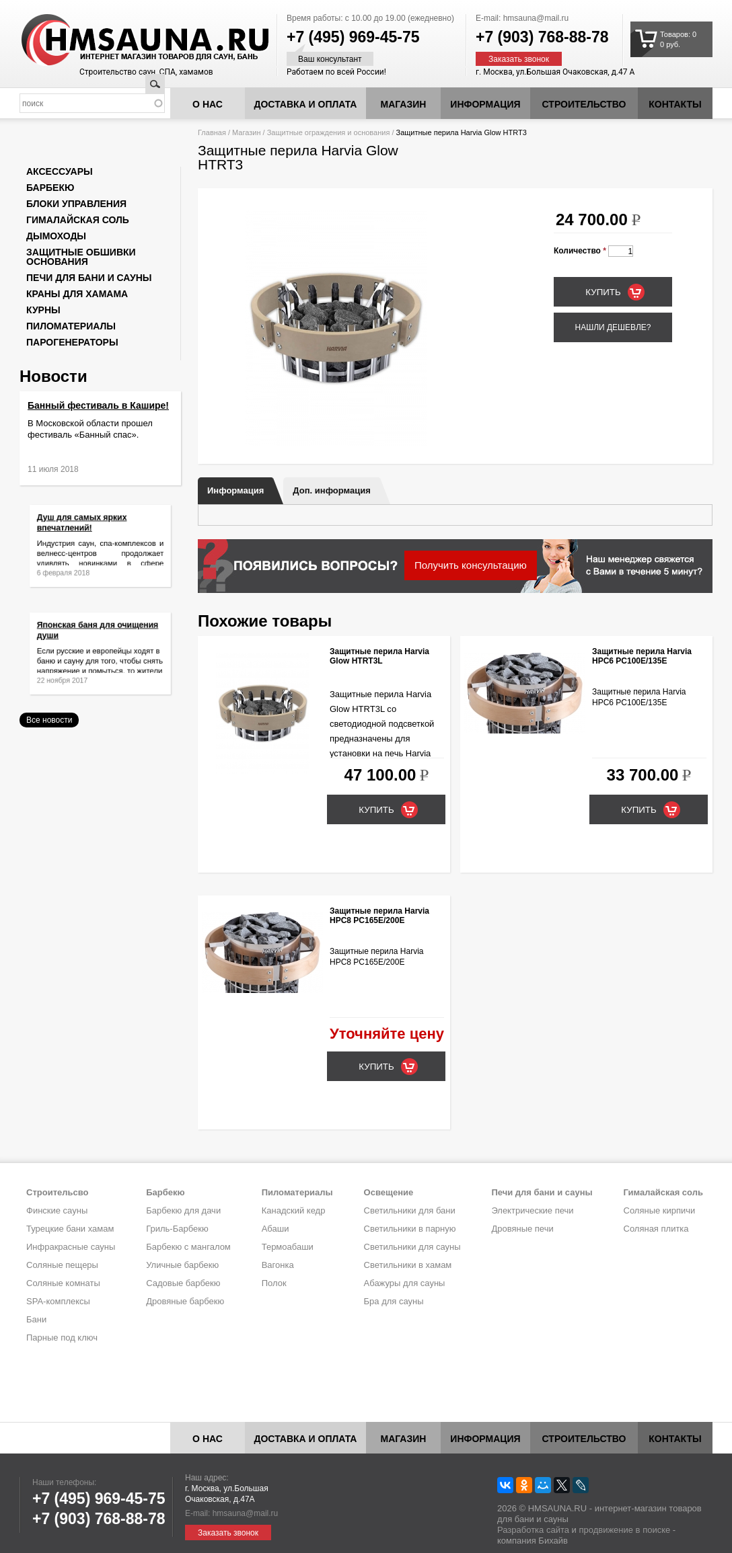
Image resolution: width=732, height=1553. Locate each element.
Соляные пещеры (62, 1265)
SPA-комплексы (58, 1301)
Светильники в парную (410, 1229)
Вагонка (278, 1265)
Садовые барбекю (183, 1283)
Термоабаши (288, 1247)
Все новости (49, 720)
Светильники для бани (409, 1210)
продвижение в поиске (624, 1530)
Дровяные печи (522, 1229)
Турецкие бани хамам (70, 1229)
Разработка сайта (533, 1530)
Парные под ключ (62, 1337)
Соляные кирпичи (660, 1210)
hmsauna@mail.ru (536, 18)
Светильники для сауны (412, 1247)
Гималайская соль (77, 220)
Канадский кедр (294, 1210)
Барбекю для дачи (183, 1210)
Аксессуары (59, 171)
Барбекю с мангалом (188, 1247)
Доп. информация (331, 490)
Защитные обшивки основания (81, 256)
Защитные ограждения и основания (328, 132)
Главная (212, 132)
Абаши (275, 1229)
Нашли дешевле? (613, 327)
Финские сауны (56, 1210)
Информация (235, 490)
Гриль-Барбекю (177, 1229)
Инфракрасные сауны (70, 1247)
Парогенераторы (72, 342)
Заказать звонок (518, 59)
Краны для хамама (77, 293)
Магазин (404, 104)
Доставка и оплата (305, 104)
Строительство (584, 104)
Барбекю (50, 187)
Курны (43, 310)
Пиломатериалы (71, 326)
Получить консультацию (470, 565)
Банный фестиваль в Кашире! (98, 405)
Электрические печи (532, 1210)
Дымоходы (56, 236)
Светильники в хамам (408, 1265)
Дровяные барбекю (185, 1301)
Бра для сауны (394, 1301)
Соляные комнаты (63, 1283)
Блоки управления (76, 203)
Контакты (675, 104)
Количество (580, 250)
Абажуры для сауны (404, 1283)
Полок (274, 1283)
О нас (207, 104)
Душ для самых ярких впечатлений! (87, 529)
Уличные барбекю (182, 1265)
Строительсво (57, 1192)
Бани (36, 1319)
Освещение (389, 1192)
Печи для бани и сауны (88, 277)
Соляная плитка (656, 1229)
